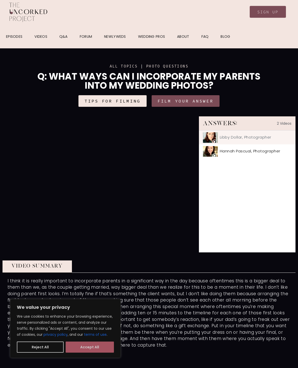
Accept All (89, 347)
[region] (65, 328)
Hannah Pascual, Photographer (250, 151)
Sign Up (267, 11)
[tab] (247, 137)
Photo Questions (167, 66)
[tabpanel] (101, 184)
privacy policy (56, 334)
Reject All (40, 347)
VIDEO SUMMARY (37, 266)
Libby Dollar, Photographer (245, 137)
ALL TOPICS (124, 66)
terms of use (95, 334)
